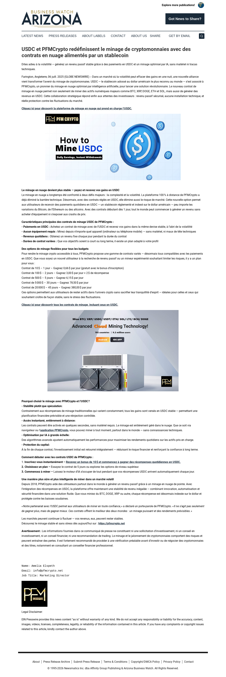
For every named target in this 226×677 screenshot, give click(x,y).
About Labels (93, 36)
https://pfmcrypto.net (111, 523)
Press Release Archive (56, 661)
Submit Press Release (86, 661)
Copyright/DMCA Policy (145, 661)
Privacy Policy (171, 661)
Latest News (32, 36)
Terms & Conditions (115, 661)
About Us (139, 36)
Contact (118, 36)
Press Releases (62, 36)
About (36, 661)
